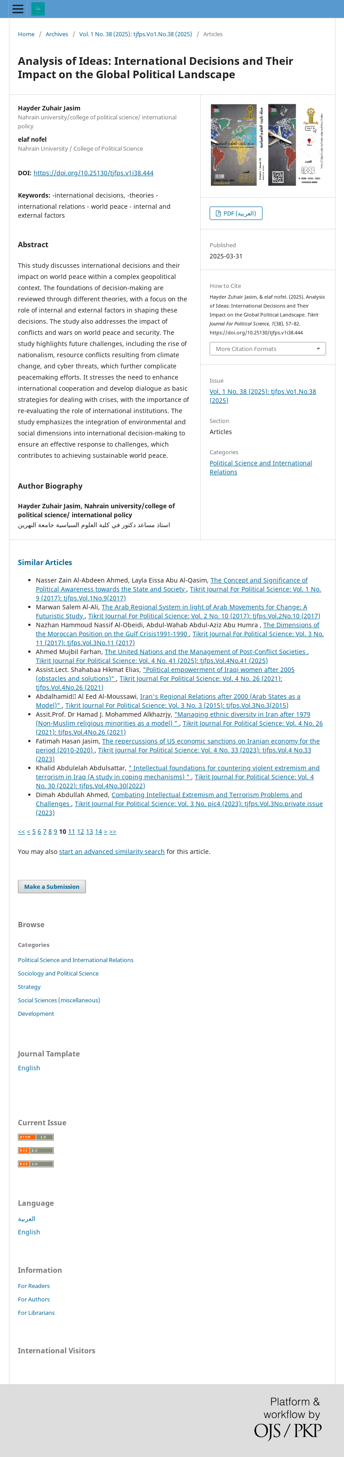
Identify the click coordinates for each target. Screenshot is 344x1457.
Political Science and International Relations (75, 960)
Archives (57, 34)
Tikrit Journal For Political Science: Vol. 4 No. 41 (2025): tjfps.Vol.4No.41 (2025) (152, 660)
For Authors (34, 1299)
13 (89, 831)
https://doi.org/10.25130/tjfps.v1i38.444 (94, 173)
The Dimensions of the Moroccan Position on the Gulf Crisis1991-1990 (177, 629)
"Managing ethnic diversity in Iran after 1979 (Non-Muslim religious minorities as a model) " (173, 718)
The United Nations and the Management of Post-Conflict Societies (206, 651)
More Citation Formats (246, 349)
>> (112, 831)
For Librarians (36, 1313)
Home (26, 34)
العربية (26, 1218)
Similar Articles (45, 562)
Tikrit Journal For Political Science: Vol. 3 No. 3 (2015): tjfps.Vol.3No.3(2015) (176, 705)
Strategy (29, 987)
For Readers (34, 1286)
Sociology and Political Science (58, 973)
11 (71, 831)
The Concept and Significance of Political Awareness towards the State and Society (172, 584)
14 (98, 831)
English (29, 1068)
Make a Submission (52, 887)
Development (36, 1013)
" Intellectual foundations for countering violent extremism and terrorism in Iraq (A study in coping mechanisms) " (178, 772)
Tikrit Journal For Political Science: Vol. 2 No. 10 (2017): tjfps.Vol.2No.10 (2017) (204, 616)
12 (80, 831)
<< (21, 831)
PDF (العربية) (239, 213)
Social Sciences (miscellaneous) (59, 1000)
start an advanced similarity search (112, 851)
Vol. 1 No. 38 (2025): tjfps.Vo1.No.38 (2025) (135, 34)
